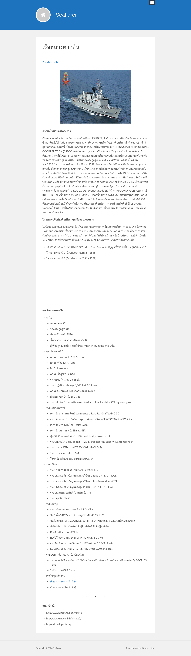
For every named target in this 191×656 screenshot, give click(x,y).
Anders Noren (141, 648)
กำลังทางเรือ (52, 62)
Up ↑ (153, 648)
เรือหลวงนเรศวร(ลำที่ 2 (63, 581)
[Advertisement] (95, 284)
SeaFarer (66, 15)
